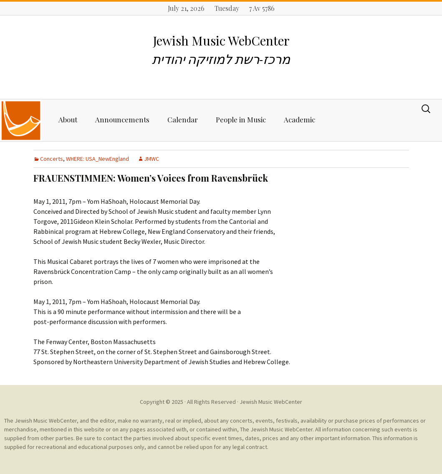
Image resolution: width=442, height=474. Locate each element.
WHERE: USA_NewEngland (97, 158)
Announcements (122, 119)
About (67, 119)
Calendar (182, 119)
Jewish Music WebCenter (271, 402)
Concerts (51, 158)
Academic (299, 119)
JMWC (151, 158)
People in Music (241, 119)
